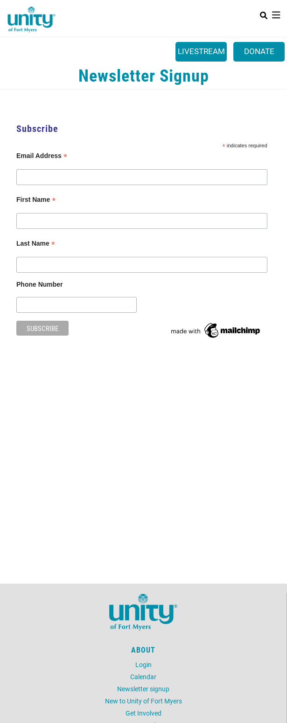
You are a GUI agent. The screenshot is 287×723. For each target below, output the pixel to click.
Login (143, 664)
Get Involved (143, 713)
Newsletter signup (143, 688)
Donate (259, 51)
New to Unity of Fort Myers (143, 700)
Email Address (41, 155)
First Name (36, 199)
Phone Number (39, 284)
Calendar (143, 676)
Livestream (201, 51)
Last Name (35, 243)
